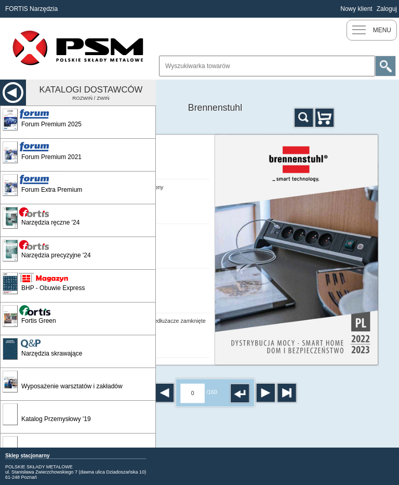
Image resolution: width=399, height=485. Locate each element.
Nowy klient (356, 8)
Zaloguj (387, 8)
